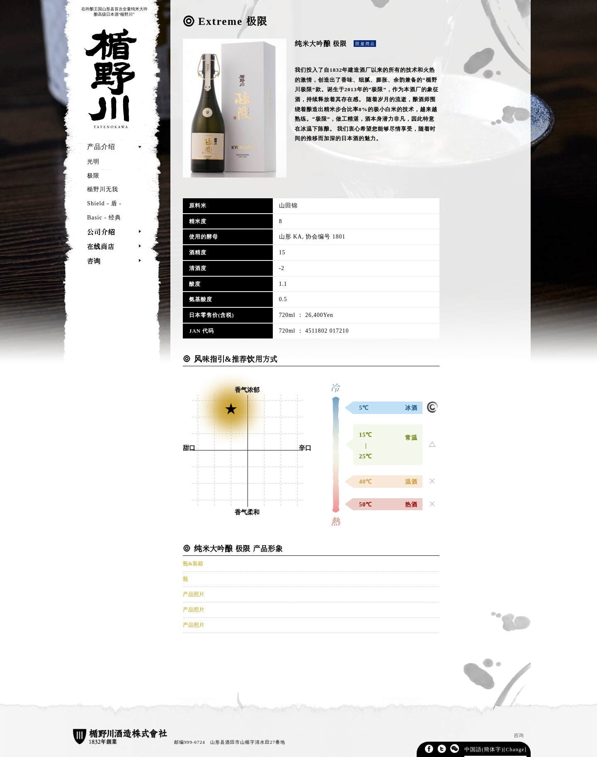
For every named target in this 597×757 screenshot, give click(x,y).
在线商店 (100, 246)
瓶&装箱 (193, 564)
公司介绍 (101, 231)
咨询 (94, 260)
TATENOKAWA (109, 78)
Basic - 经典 (104, 217)
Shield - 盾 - (104, 203)
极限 (93, 175)
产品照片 (193, 594)
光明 (93, 161)
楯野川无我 (102, 189)
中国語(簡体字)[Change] (495, 749)
